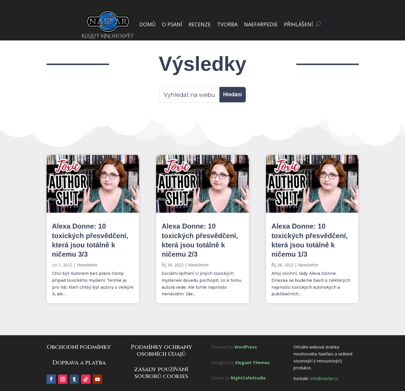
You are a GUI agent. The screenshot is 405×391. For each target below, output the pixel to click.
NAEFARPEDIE (261, 24)
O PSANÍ (172, 24)
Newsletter (87, 265)
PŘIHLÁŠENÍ (298, 24)
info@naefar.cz (324, 378)
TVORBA (227, 24)
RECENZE (199, 24)
